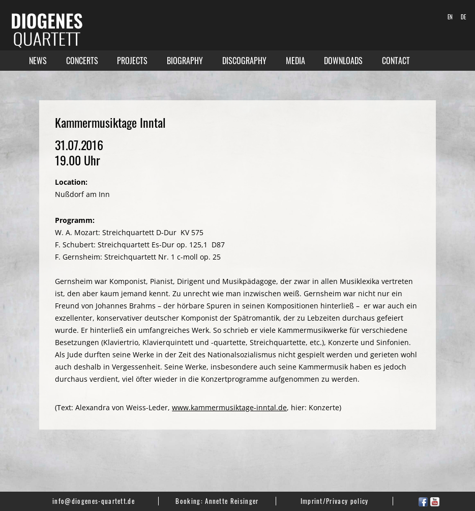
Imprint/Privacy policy (335, 501)
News (38, 60)
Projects (132, 60)
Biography (185, 60)
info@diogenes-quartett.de (93, 501)
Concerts (82, 60)
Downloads (343, 60)
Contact (396, 60)
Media (295, 60)
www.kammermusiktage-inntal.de (229, 407)
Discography (244, 60)
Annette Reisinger (231, 501)
